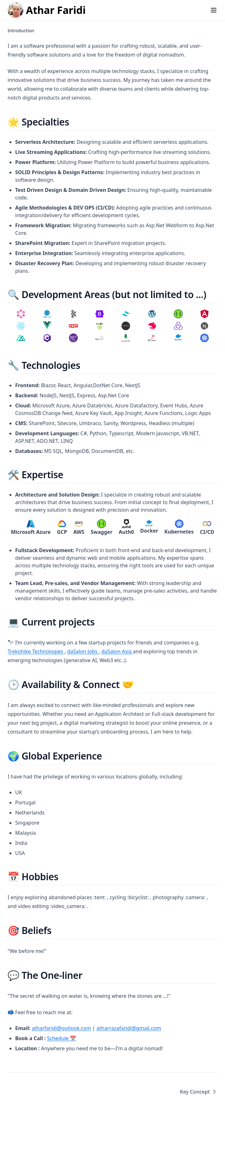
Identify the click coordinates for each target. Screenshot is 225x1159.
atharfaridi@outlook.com (61, 1028)
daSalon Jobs (83, 651)
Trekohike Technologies (36, 651)
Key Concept (198, 1091)
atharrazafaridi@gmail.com (128, 1028)
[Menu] (213, 10)
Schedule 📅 (61, 1038)
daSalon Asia (117, 651)
